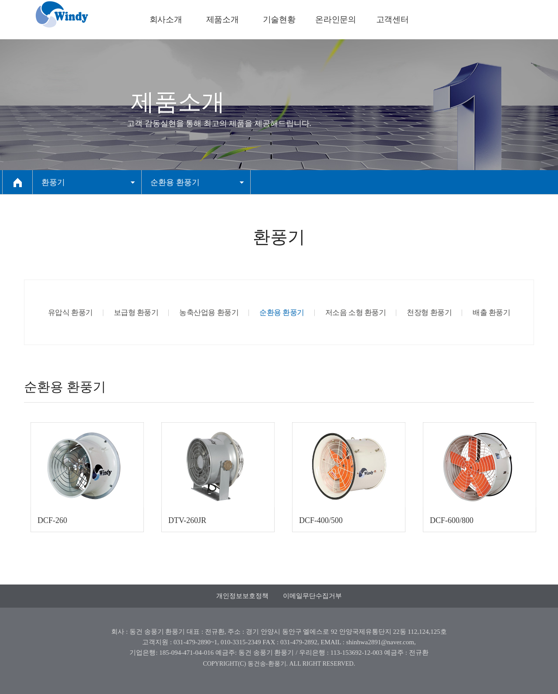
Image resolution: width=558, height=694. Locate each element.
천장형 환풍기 (429, 312)
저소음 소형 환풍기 (355, 312)
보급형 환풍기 (136, 312)
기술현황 (279, 19)
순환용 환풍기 (281, 312)
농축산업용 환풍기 (208, 312)
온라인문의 (335, 19)
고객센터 (392, 19)
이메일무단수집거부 (312, 595)
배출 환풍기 (491, 312)
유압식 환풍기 (70, 312)
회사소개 (166, 19)
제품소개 (222, 19)
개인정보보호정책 (242, 595)
